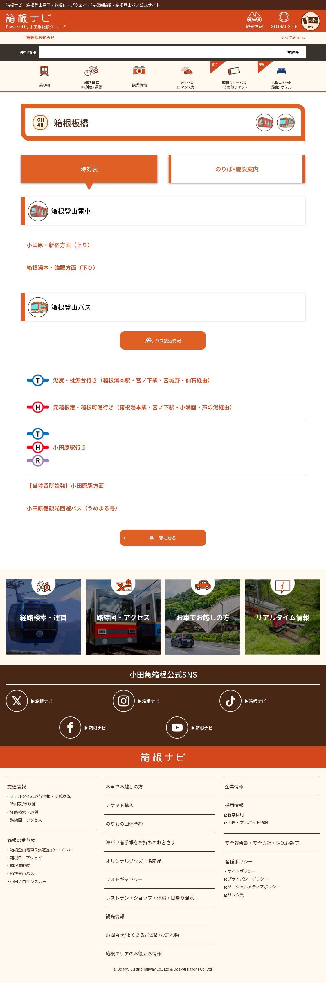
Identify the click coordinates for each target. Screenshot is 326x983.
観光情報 (115, 916)
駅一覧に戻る (149, 538)
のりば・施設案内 (237, 169)
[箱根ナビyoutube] (216, 727)
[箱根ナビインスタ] (163, 700)
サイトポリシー (242, 871)
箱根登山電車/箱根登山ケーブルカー (43, 850)
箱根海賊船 (20, 865)
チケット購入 (120, 805)
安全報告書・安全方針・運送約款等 (262, 842)
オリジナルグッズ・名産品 (133, 860)
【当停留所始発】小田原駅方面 (65, 485)
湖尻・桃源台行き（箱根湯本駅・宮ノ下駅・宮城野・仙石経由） (120, 380)
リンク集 (234, 895)
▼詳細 (293, 52)
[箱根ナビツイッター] (56, 700)
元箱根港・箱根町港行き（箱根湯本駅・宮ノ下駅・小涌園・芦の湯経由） (131, 407)
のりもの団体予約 (124, 823)
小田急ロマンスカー (26, 881)
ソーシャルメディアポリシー (252, 887)
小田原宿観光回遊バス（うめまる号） (73, 508)
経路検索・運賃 (24, 812)
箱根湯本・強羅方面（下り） (62, 267)
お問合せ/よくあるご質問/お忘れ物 (142, 934)
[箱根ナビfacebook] (109, 727)
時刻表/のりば (23, 804)
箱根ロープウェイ (26, 857)
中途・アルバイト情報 (246, 822)
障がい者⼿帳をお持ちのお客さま (140, 842)
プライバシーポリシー (246, 879)
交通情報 (16, 786)
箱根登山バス (22, 873)
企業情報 (234, 786)
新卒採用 (234, 815)
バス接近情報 (163, 340)
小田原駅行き (56, 447)
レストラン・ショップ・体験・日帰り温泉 (150, 897)
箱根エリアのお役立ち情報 (133, 953)
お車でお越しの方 (124, 786)
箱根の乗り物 (21, 840)
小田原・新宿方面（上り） (60, 245)
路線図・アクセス (26, 820)
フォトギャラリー (124, 879)
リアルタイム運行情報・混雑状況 (40, 796)
